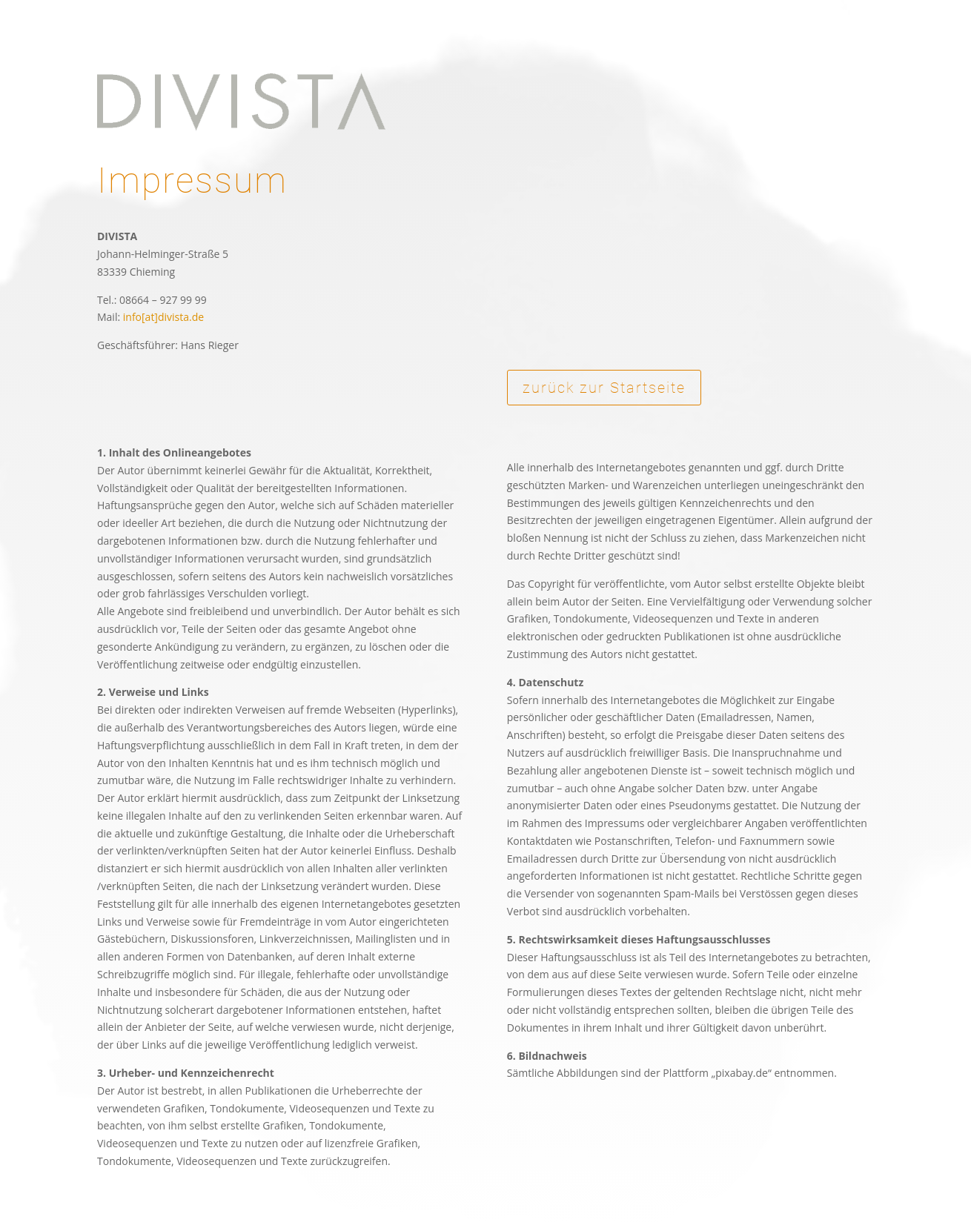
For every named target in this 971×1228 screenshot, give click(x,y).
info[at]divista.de (163, 317)
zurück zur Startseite (604, 387)
